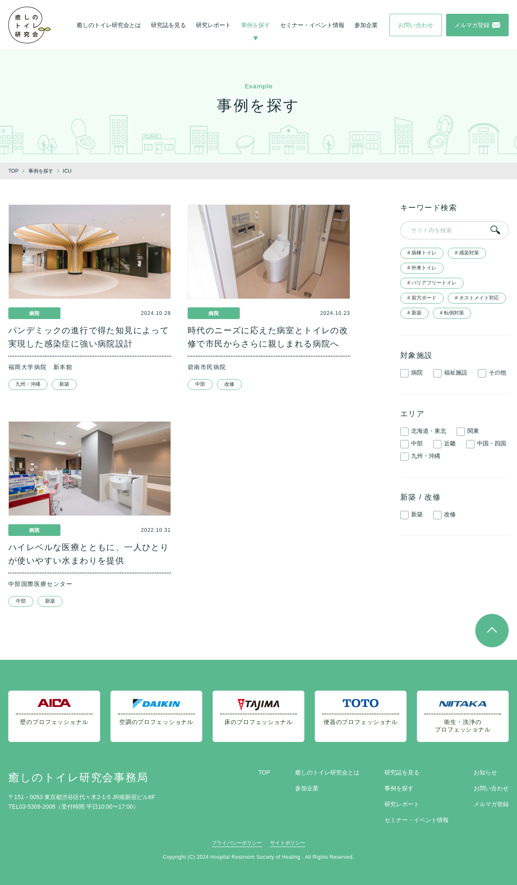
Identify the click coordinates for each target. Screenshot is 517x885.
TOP (264, 772)
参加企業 (366, 25)
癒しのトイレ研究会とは (109, 25)
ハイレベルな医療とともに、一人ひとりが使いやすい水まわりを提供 (88, 554)
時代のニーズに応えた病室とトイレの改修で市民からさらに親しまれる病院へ (268, 337)
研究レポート (213, 25)
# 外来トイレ (422, 268)
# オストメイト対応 (477, 298)
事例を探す (255, 25)
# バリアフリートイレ (432, 283)
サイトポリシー (287, 843)
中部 (200, 384)
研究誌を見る (168, 25)
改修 (229, 384)
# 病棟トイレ (422, 253)
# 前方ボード (422, 298)
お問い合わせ (491, 788)
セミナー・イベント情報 (312, 25)
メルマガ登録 (491, 804)
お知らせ (485, 772)
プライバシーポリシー (237, 843)
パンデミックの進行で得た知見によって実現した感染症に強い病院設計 (88, 337)
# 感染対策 (467, 253)
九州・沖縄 (27, 384)
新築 (64, 384)
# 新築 (414, 313)
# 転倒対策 (452, 313)
